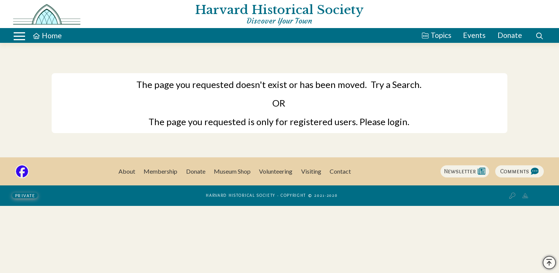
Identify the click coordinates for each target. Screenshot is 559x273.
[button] (539, 36)
